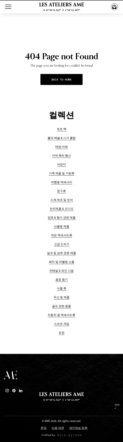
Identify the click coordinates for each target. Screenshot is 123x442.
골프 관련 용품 (61, 306)
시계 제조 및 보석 (61, 200)
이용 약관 (58, 428)
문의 (44, 428)
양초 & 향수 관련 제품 (62, 218)
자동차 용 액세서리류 (61, 315)
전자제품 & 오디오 (62, 209)
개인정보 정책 (78, 428)
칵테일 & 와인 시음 (61, 271)
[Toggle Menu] (8, 7)
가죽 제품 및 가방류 (61, 173)
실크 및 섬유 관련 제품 (61, 253)
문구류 (61, 191)
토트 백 (61, 129)
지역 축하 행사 (61, 156)
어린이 (61, 165)
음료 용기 (61, 280)
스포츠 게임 (61, 324)
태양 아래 (61, 147)
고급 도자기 (61, 244)
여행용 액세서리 (61, 182)
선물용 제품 (61, 226)
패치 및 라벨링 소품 (61, 262)
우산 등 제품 (61, 297)
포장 (61, 333)
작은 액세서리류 (61, 235)
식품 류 (61, 288)
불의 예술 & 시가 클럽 (62, 138)
